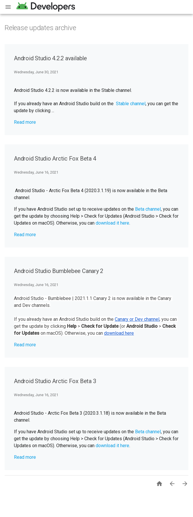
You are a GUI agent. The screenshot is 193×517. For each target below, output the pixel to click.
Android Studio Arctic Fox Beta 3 (55, 381)
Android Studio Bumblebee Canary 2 (58, 270)
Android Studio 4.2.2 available (50, 58)
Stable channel (130, 103)
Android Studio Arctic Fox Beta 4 (55, 158)
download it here (112, 223)
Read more (25, 122)
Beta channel (148, 209)
